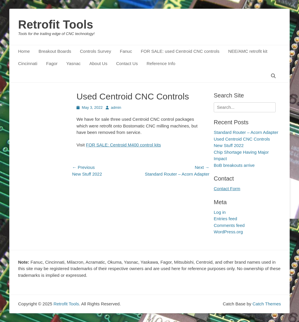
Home (24, 51)
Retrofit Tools (55, 24)
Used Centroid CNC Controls (242, 138)
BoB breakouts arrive (234, 165)
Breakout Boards (55, 51)
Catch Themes (267, 303)
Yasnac (73, 63)
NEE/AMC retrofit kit (247, 51)
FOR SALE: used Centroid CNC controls (180, 51)
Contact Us (127, 63)
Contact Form (227, 188)
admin (116, 107)
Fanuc (126, 51)
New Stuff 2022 (229, 145)
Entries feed (225, 218)
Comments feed (229, 225)
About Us (98, 63)
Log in (220, 212)
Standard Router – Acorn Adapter (246, 132)
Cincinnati (27, 63)
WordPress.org (228, 231)
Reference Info (161, 63)
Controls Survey (95, 51)
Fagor (52, 63)
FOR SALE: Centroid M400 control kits (123, 144)
